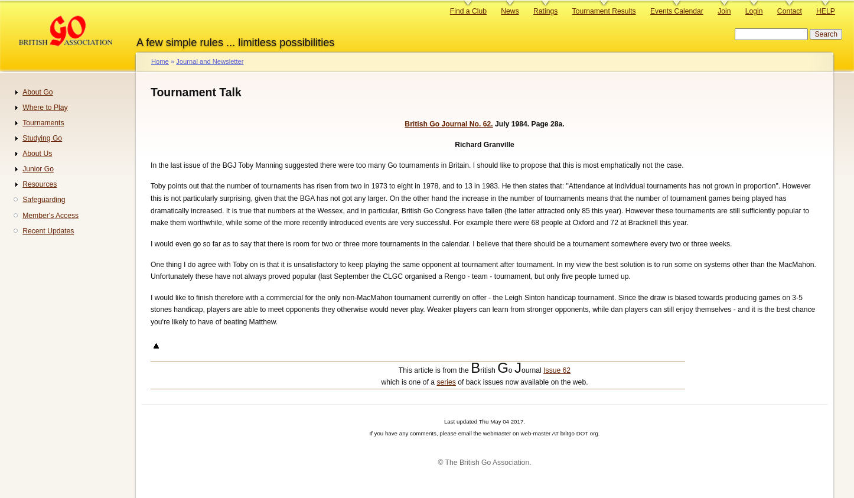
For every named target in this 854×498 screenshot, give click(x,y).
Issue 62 (557, 370)
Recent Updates (48, 231)
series (445, 382)
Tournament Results (604, 11)
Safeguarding (43, 200)
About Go (37, 92)
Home (160, 61)
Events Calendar (676, 11)
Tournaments (43, 123)
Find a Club (468, 11)
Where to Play (44, 107)
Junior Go (38, 169)
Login (754, 11)
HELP (825, 11)
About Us (37, 153)
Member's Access (50, 215)
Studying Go (42, 138)
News (510, 11)
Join (724, 11)
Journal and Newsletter (209, 61)
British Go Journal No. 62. (449, 124)
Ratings (545, 11)
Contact (789, 11)
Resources (39, 184)
